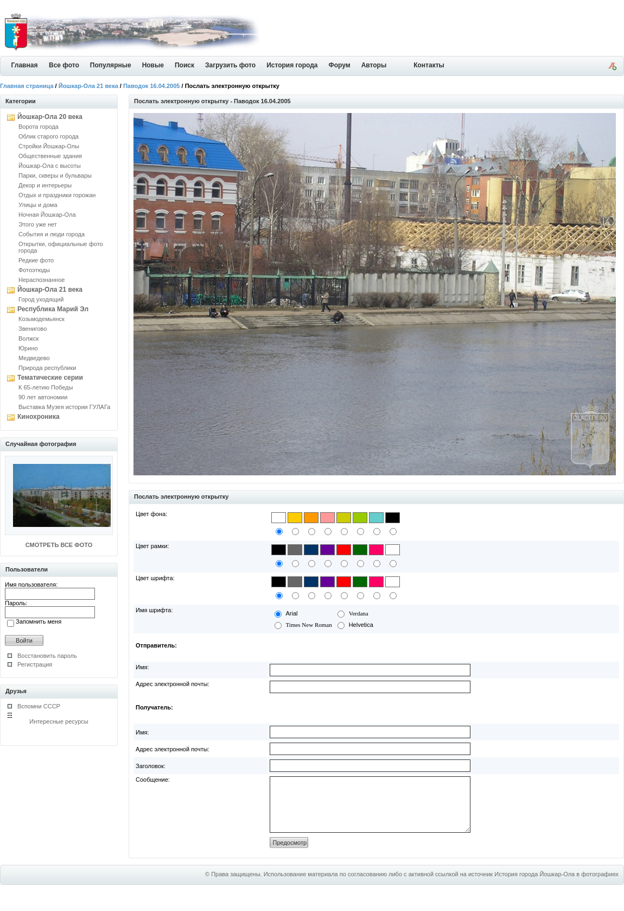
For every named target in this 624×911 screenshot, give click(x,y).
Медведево (34, 358)
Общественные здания (50, 156)
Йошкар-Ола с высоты (49, 165)
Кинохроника (38, 416)
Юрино (28, 348)
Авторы (374, 65)
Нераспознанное (41, 280)
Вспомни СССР (38, 706)
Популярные (110, 65)
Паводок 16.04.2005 (151, 86)
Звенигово (32, 328)
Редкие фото (36, 260)
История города (291, 65)
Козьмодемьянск (41, 319)
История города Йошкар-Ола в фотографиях (556, 885)
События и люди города (51, 234)
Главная (24, 65)
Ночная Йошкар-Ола (47, 214)
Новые (153, 65)
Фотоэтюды (34, 270)
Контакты (428, 65)
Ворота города (38, 126)
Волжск (28, 338)
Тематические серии (50, 377)
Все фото (64, 65)
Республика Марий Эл (52, 309)
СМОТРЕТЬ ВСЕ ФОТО (59, 545)
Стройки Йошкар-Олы (48, 146)
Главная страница (27, 86)
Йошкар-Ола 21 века (88, 86)
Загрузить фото (230, 65)
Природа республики (47, 368)
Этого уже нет (37, 224)
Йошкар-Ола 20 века (49, 117)
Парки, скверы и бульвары (55, 175)
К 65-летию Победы (45, 387)
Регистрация (34, 664)
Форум (340, 65)
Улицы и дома (38, 205)
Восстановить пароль (47, 655)
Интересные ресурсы (58, 721)
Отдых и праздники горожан (56, 195)
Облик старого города (48, 136)
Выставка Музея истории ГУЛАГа (64, 407)
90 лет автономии (42, 397)
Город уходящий (40, 299)
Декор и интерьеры (45, 185)
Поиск (184, 65)
